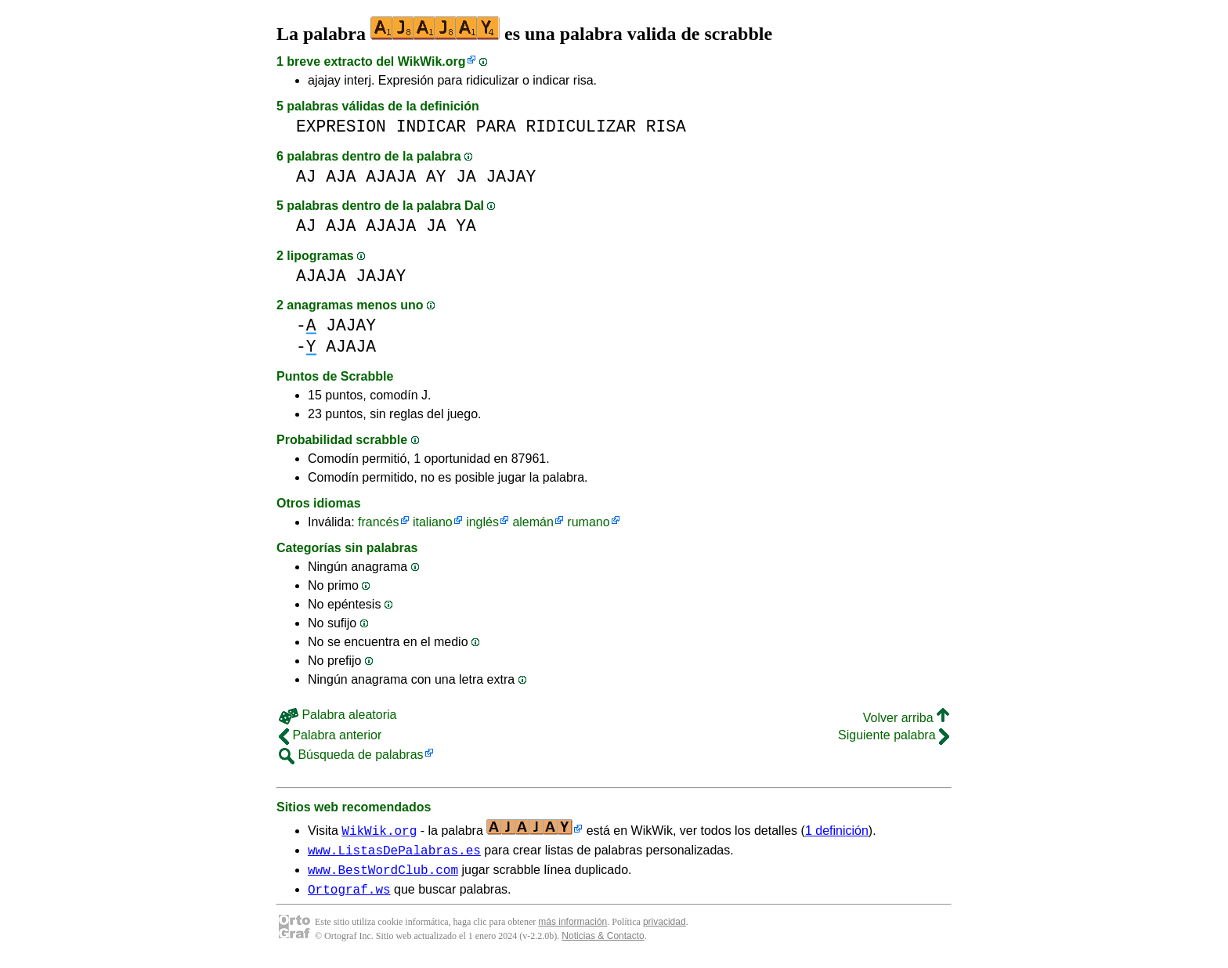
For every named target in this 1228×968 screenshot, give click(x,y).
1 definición (837, 830)
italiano (433, 522)
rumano (588, 522)
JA (466, 176)
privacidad (664, 928)
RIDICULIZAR (581, 126)
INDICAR (431, 126)
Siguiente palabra (893, 735)
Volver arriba (906, 717)
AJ (306, 176)
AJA (341, 176)
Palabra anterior (330, 735)
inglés (482, 522)
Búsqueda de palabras (351, 754)
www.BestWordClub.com (383, 874)
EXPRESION (341, 126)
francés (378, 522)
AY (436, 176)
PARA (496, 126)
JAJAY (511, 176)
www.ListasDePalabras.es (394, 852)
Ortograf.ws (349, 896)
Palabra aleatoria (337, 714)
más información (572, 928)
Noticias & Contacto (603, 942)
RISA (666, 126)
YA (466, 226)
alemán (532, 522)
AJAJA (391, 176)
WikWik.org (432, 61)
